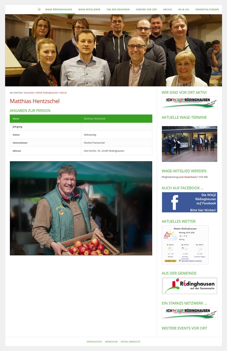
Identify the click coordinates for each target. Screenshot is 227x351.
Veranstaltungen (207, 9)
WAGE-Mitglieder (89, 9)
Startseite (29, 92)
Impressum (111, 341)
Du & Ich (183, 9)
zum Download (187, 176)
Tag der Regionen (118, 9)
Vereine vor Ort (146, 9)
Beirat (63, 92)
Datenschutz (94, 341)
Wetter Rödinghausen (185, 228)
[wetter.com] (170, 261)
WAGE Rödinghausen (58, 9)
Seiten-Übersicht (130, 341)
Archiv (167, 9)
